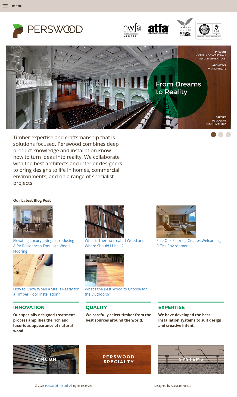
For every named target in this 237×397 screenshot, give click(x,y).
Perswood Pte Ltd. (57, 386)
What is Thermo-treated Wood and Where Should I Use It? (114, 243)
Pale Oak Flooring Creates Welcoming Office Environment (188, 243)
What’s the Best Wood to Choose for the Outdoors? (116, 291)
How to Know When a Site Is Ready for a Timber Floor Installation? (46, 291)
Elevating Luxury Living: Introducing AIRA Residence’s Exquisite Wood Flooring (43, 246)
